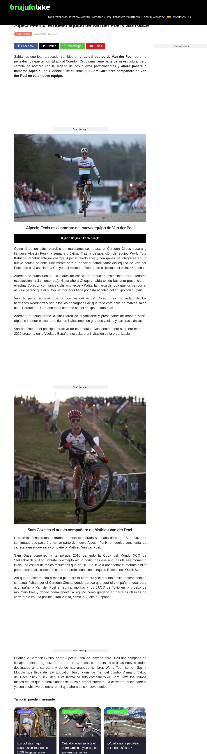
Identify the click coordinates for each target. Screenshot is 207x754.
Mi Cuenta (179, 17)
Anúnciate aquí (80, 129)
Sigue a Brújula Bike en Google (80, 238)
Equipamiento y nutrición (124, 17)
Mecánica (98, 17)
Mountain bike (57, 17)
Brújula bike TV (154, 17)
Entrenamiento (79, 17)
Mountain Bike (23, 34)
